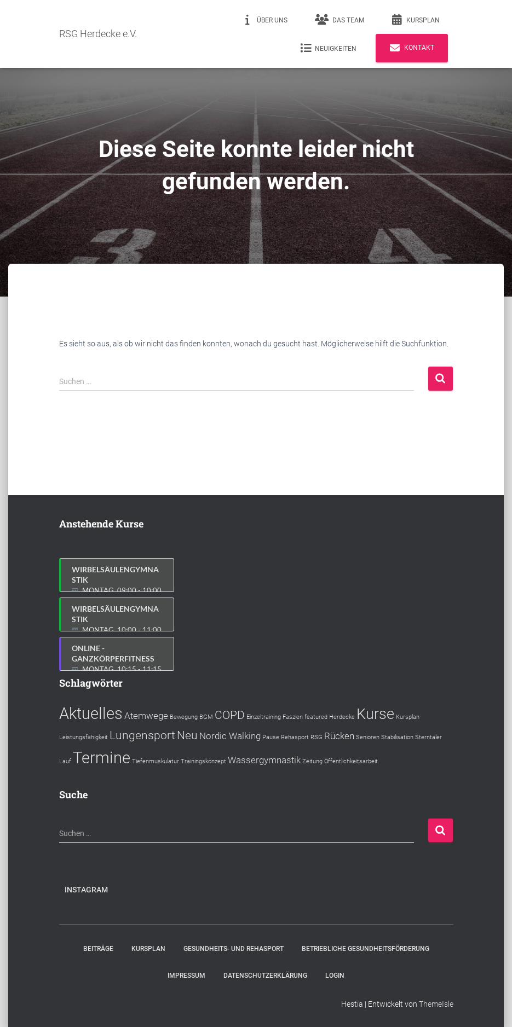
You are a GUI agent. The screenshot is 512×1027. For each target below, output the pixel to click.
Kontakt (411, 48)
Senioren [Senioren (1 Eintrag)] (367, 737)
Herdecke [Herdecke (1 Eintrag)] (342, 717)
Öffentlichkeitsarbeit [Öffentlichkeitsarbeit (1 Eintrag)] (351, 761)
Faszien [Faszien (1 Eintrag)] (293, 717)
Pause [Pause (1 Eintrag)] (270, 737)
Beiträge (98, 949)
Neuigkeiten (328, 48)
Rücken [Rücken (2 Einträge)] (339, 735)
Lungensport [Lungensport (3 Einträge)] (142, 735)
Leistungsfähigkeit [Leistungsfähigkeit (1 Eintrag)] (83, 737)
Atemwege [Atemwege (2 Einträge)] (146, 715)
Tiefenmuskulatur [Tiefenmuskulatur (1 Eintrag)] (155, 761)
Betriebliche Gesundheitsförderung (365, 949)
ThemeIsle (436, 1004)
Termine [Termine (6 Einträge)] (101, 758)
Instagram (86, 889)
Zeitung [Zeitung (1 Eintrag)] (312, 761)
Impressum (186, 975)
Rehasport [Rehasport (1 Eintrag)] (295, 737)
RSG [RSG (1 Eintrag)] (316, 737)
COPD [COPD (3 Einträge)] (230, 715)
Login (334, 975)
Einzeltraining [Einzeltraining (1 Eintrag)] (263, 717)
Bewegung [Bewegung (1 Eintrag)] (184, 717)
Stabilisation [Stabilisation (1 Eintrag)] (397, 737)
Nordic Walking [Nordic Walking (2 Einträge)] (230, 735)
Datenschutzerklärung (265, 975)
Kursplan (416, 19)
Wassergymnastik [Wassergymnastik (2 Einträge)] (264, 760)
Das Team (339, 19)
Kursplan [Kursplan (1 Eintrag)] (407, 717)
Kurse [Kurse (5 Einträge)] (375, 714)
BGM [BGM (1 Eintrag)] (206, 717)
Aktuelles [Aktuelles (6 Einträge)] (91, 713)
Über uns (264, 19)
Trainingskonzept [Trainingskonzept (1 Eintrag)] (203, 761)
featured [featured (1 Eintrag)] (315, 717)
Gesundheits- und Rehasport (233, 949)
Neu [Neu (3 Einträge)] (187, 735)
